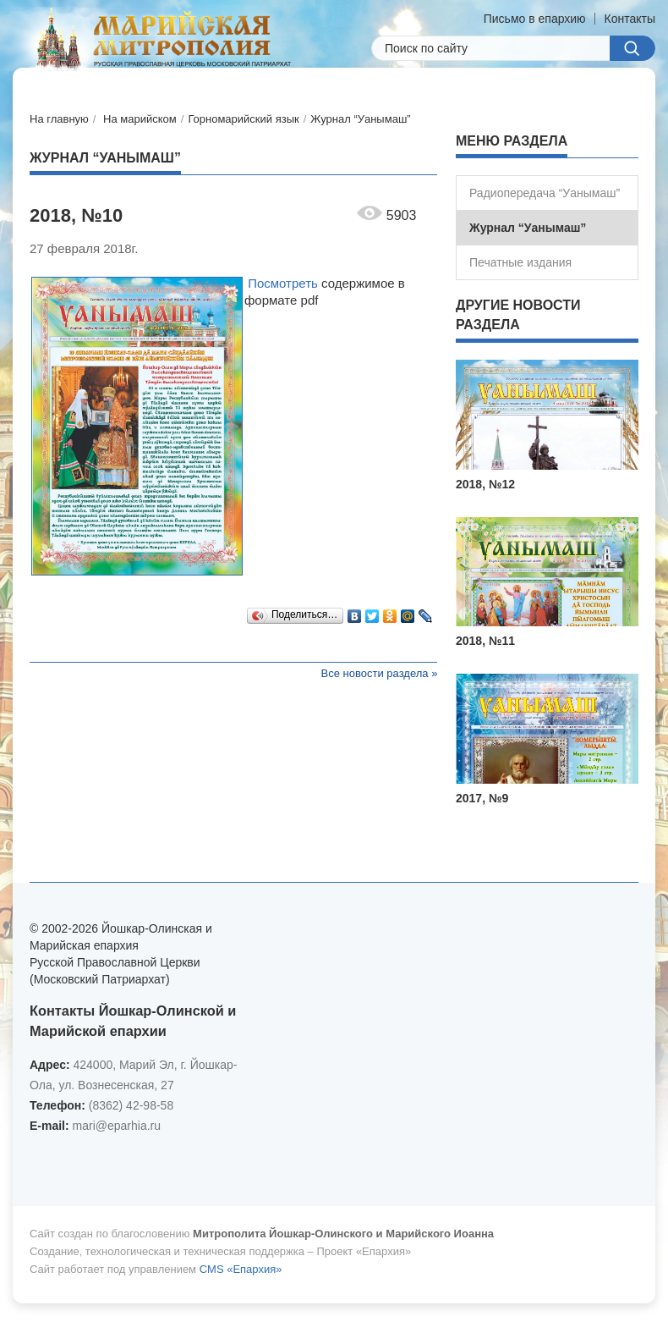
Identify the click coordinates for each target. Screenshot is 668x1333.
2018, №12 (485, 484)
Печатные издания (520, 262)
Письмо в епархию (535, 19)
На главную (59, 119)
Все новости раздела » (379, 673)
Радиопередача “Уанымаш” (544, 193)
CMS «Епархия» (241, 1269)
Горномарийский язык (243, 119)
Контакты (630, 19)
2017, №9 (482, 798)
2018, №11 (485, 640)
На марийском (140, 119)
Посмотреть (283, 283)
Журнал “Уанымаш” (360, 119)
